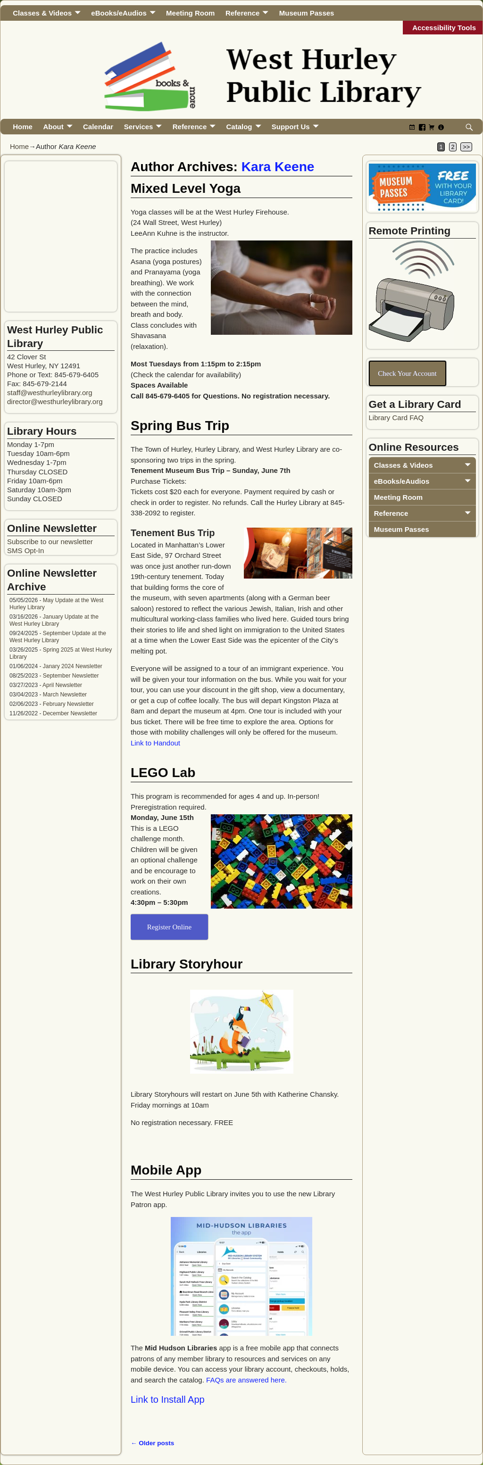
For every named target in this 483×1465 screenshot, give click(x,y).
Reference (242, 13)
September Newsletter (71, 675)
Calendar (98, 127)
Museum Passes (306, 13)
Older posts (152, 1443)
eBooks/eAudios (119, 13)
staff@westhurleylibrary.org (49, 393)
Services (138, 127)
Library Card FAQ (396, 418)
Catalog (239, 127)
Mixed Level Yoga (186, 188)
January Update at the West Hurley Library (54, 620)
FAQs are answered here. (246, 1380)
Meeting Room (190, 13)
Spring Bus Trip (180, 425)
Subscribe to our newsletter (50, 542)
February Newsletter (68, 704)
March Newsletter (65, 694)
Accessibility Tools (444, 28)
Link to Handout (155, 743)
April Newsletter (62, 685)
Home (23, 127)
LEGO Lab (163, 772)
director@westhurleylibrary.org (55, 401)
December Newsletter (70, 713)
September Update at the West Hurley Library (57, 637)
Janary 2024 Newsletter (72, 666)
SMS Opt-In (25, 550)
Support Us (291, 127)
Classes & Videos (42, 13)
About (53, 127)
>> (466, 146)
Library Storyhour (186, 964)
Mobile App (166, 1170)
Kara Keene (278, 166)
